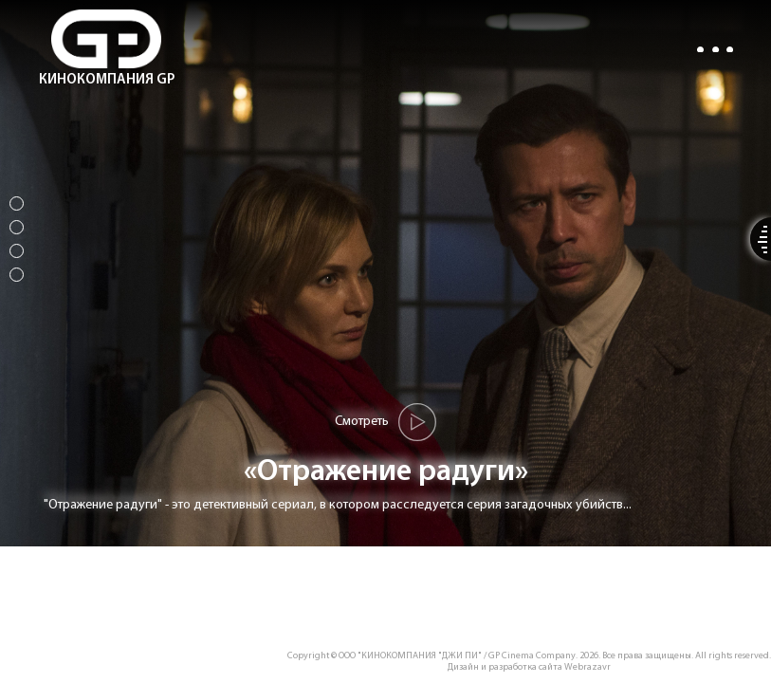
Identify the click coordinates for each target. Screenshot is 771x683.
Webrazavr (587, 667)
